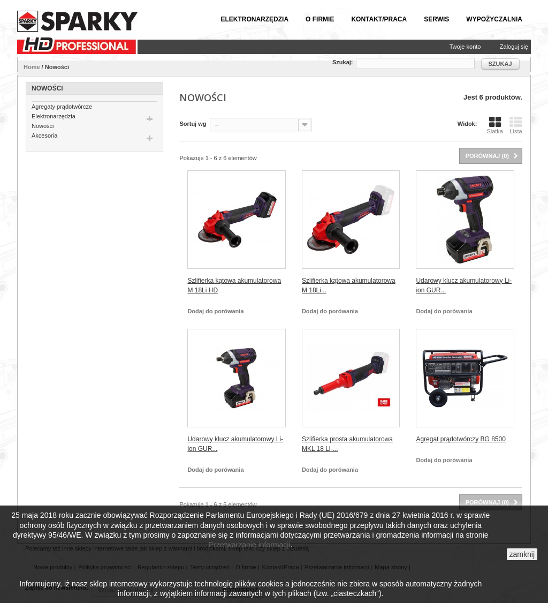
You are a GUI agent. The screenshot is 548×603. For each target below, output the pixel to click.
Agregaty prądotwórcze (62, 106)
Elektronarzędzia (254, 19)
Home (32, 67)
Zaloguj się (514, 46)
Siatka (494, 125)
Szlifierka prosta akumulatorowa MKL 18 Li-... (347, 444)
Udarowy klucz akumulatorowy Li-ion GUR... (464, 286)
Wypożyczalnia (494, 19)
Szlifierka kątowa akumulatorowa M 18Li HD (234, 286)
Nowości (43, 126)
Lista (515, 125)
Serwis (436, 19)
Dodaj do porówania (215, 311)
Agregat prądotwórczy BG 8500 (460, 439)
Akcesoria (44, 135)
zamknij (522, 554)
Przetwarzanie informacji (250, 544)
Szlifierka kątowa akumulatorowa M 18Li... (348, 286)
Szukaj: (342, 62)
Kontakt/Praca (379, 19)
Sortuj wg (192, 123)
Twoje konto (465, 46)
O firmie (320, 19)
